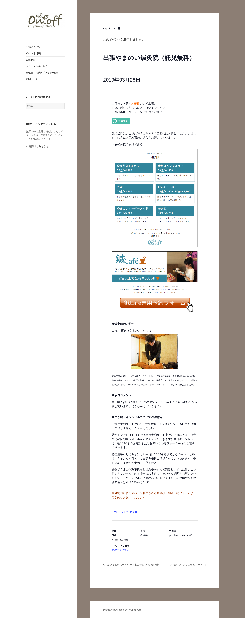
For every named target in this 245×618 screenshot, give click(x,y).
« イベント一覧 (111, 28)
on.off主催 (117, 550)
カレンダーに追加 (128, 512)
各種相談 (31, 60)
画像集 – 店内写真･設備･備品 (42, 72)
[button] (45, 20)
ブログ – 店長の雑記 (37, 66)
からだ (126, 550)
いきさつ (154, 406)
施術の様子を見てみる (129, 144)
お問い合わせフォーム (164, 443)
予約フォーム (182, 493)
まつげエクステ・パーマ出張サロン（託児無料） (134, 564)
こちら (40, 146)
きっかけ (139, 406)
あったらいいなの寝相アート (186, 564)
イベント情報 (33, 53)
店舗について (33, 47)
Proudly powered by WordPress (122, 609)
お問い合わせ (33, 79)
